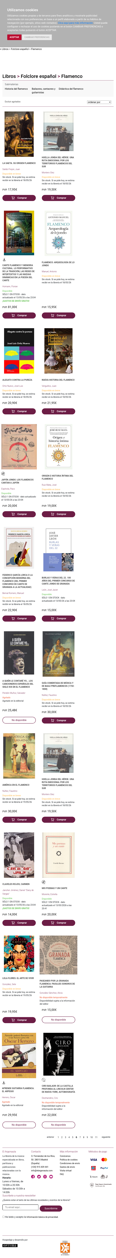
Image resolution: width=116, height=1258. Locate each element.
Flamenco (36, 49)
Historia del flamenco (16, 88)
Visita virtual (65, 1170)
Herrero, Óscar (8, 1097)
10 (91, 1137)
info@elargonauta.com (42, 1170)
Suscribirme (51, 1208)
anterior (50, 1137)
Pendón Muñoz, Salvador (13, 693)
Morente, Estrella (49, 894)
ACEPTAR (14, 37)
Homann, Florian (10, 286)
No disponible (19, 720)
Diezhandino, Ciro (50, 1098)
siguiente (106, 1137)
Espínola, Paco (8, 489)
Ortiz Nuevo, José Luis (12, 386)
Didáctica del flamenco (71, 88)
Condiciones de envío (70, 1163)
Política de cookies (68, 1159)
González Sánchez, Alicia (51, 993)
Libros (5, 49)
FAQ (62, 1174)
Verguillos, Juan (49, 386)
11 (96, 1137)
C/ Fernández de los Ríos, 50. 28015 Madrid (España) (43, 1160)
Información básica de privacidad (42, 1217)
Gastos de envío (67, 1167)
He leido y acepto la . (31, 1217)
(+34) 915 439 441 (39, 1167)
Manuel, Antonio (49, 271)
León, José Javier (50, 590)
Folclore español (20, 49)
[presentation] (25, 1226)
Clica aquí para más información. (75, 22)
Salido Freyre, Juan (11, 169)
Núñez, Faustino (49, 695)
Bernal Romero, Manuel (13, 593)
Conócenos (65, 1156)
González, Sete (9, 984)
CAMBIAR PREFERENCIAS (36, 37)
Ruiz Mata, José (49, 485)
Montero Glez (48, 172)
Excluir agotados (13, 101)
